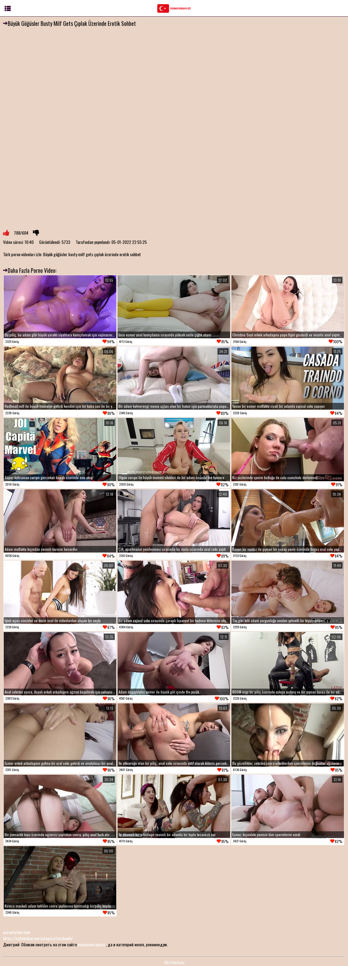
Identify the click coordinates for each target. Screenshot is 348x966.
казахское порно (91, 944)
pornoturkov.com (16, 932)
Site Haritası (174, 962)
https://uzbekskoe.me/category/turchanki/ (38, 938)
